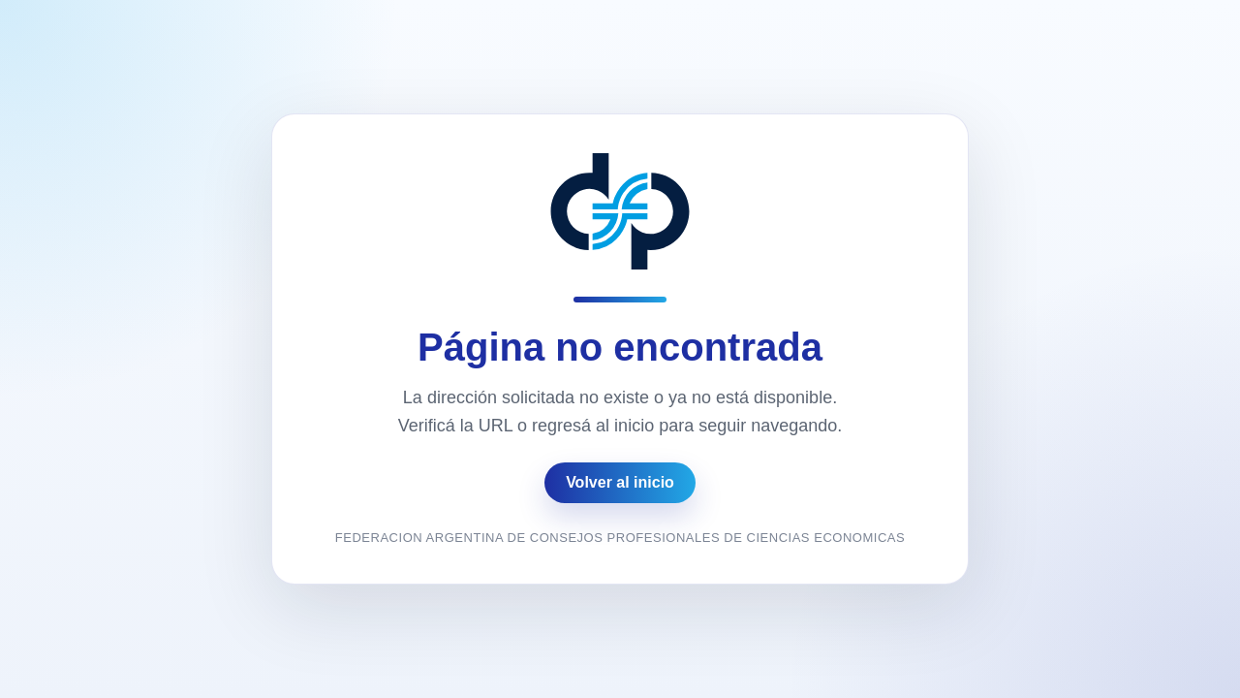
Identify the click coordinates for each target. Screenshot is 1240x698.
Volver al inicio (620, 482)
